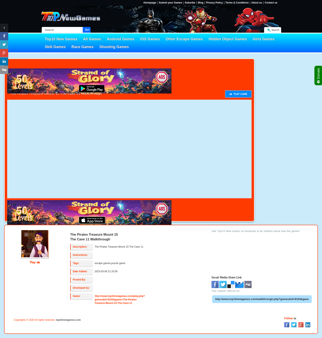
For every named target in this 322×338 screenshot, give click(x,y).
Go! (87, 29)
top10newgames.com (68, 319)
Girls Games (264, 39)
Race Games (82, 47)
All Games (92, 39)
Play (35, 262)
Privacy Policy (214, 2)
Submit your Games (170, 2)
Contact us (271, 2)
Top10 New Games (61, 39)
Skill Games (55, 47)
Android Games (121, 39)
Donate (319, 75)
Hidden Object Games (228, 39)
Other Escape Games (184, 39)
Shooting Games (114, 47)
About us (256, 2)
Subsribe (190, 2)
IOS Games (150, 39)
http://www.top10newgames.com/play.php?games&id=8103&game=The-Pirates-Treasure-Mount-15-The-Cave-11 (120, 300)
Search (275, 29)
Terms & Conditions (237, 2)
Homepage (150, 2)
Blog (201, 2)
